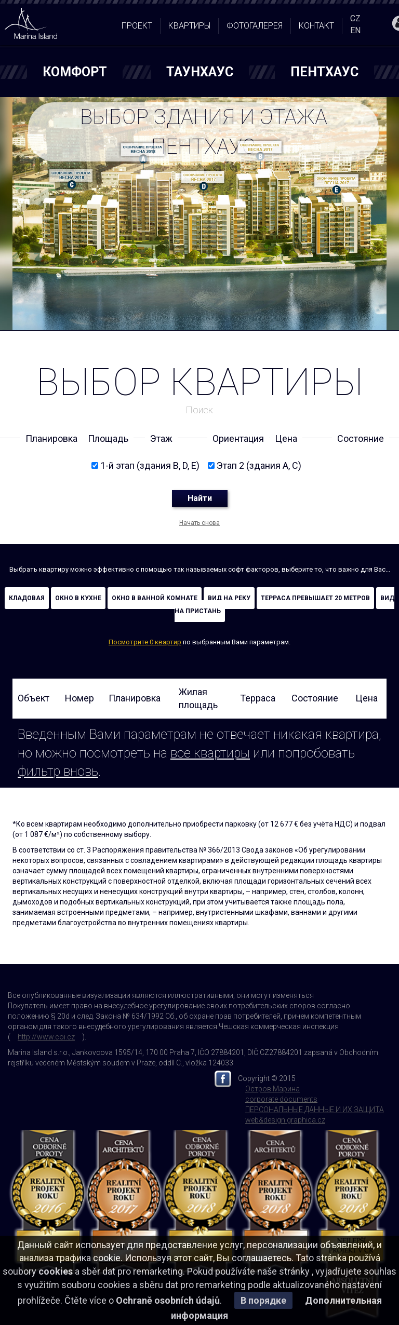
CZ (355, 18)
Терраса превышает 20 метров (315, 598)
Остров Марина (272, 1089)
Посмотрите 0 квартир (145, 642)
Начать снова (199, 522)
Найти (200, 498)
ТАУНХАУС (199, 71)
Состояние (314, 698)
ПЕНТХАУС (324, 71)
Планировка (135, 698)
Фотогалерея (255, 26)
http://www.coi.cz (46, 1037)
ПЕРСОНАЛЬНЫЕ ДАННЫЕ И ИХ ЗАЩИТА (314, 1109)
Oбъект (33, 698)
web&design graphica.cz (285, 1120)
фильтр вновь (58, 771)
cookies (55, 1271)
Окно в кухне (78, 598)
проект (137, 26)
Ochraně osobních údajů (168, 1300)
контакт (316, 26)
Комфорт (75, 71)
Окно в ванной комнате (154, 598)
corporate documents (281, 1099)
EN (355, 30)
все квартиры (210, 753)
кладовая (27, 598)
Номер (79, 698)
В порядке (263, 1300)
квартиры (189, 26)
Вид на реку (229, 598)
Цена (366, 698)
